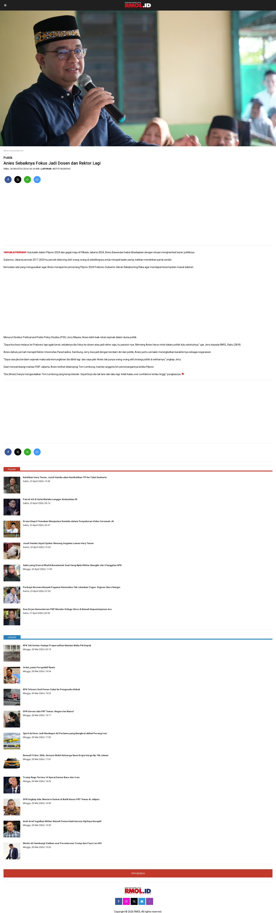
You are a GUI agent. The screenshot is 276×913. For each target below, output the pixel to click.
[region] (138, 215)
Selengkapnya (138, 873)
